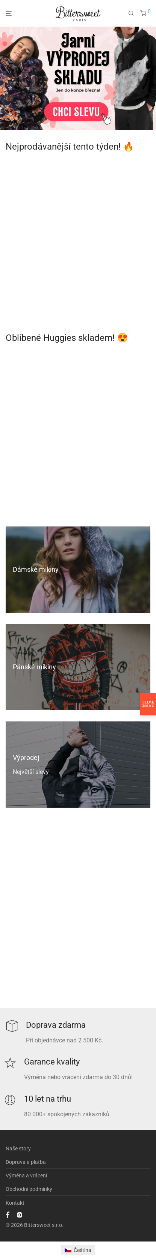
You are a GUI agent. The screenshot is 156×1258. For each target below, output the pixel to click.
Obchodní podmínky (29, 1189)
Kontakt (15, 1203)
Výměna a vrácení (26, 1176)
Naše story (18, 1149)
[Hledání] (131, 13)
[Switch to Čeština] (78, 1250)
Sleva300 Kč (148, 704)
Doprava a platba (26, 1162)
